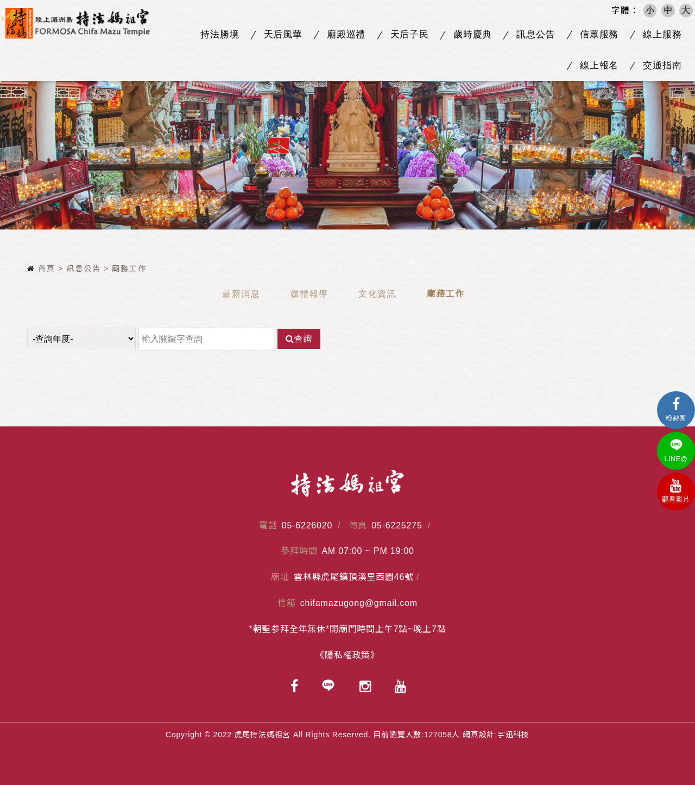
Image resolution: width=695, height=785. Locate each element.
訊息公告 (535, 34)
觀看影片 (676, 491)
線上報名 (599, 65)
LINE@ (676, 450)
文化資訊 (377, 293)
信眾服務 (599, 34)
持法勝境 (219, 34)
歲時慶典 (472, 34)
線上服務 (662, 34)
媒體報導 (309, 293)
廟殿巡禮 (346, 34)
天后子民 (409, 34)
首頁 (41, 268)
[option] (347, 139)
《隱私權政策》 (347, 655)
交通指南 (662, 65)
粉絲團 (676, 410)
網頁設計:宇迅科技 (496, 734)
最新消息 (241, 293)
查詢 (299, 338)
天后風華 (283, 34)
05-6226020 (307, 525)
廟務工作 (445, 293)
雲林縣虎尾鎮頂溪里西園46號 (354, 577)
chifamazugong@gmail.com (359, 603)
